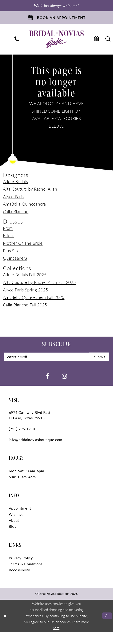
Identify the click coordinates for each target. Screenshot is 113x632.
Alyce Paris (13, 196)
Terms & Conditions (26, 563)
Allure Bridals (15, 181)
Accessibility (19, 569)
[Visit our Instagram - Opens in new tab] (64, 375)
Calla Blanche (15, 211)
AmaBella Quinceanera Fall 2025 (34, 297)
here (56, 627)
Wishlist (16, 514)
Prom (8, 228)
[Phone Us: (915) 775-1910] (17, 39)
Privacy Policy (21, 557)
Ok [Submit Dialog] (107, 615)
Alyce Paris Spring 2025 (25, 290)
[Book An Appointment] (56, 17)
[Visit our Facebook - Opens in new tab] (47, 375)
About (14, 520)
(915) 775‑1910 (22, 428)
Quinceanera (15, 258)
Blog (12, 526)
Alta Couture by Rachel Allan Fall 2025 (39, 282)
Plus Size (11, 250)
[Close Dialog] (5, 616)
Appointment (20, 508)
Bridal (8, 235)
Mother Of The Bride (22, 243)
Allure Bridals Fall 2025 (24, 274)
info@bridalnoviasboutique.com (36, 439)
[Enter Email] (56, 357)
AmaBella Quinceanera (24, 204)
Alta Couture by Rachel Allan (30, 189)
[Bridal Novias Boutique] (56, 39)
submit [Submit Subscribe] (99, 356)
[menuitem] (17, 39)
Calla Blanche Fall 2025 (25, 305)
